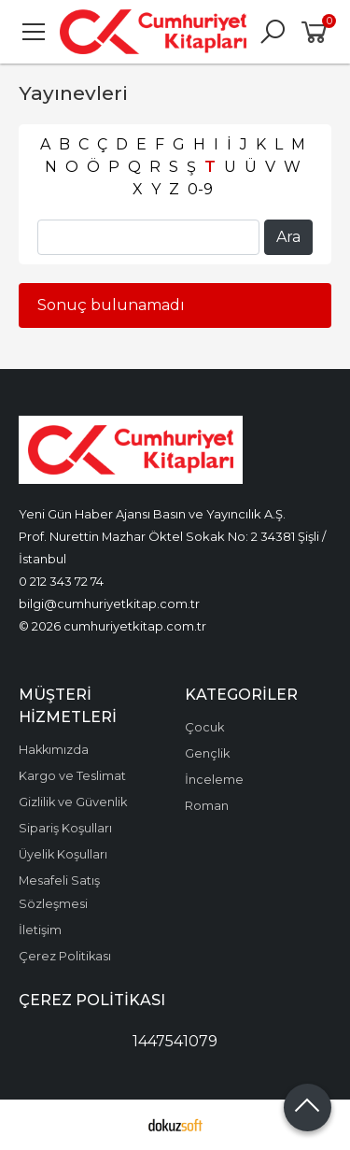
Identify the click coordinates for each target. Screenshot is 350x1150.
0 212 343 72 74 (61, 581)
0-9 (200, 189)
